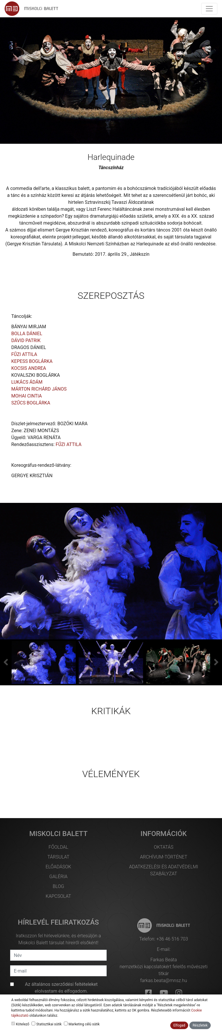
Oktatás (163, 847)
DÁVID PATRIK (25, 340)
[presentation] (6, 662)
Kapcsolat (58, 896)
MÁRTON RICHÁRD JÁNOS (38, 389)
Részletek (200, 1025)
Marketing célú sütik (81, 1024)
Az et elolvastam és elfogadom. (61, 987)
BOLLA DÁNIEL (26, 333)
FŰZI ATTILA (24, 354)
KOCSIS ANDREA (28, 368)
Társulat (58, 857)
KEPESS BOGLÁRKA (32, 361)
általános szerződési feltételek (63, 984)
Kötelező (20, 1024)
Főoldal (58, 847)
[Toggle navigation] (209, 8)
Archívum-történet (163, 857)
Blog (58, 886)
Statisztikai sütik (47, 1024)
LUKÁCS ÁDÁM (26, 382)
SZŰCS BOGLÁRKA (30, 403)
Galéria (58, 876)
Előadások (58, 866)
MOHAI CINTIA (26, 396)
